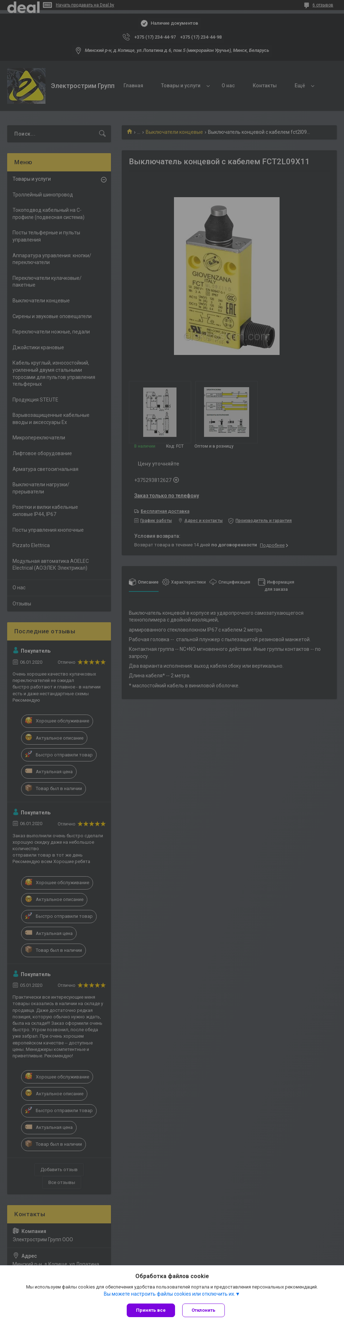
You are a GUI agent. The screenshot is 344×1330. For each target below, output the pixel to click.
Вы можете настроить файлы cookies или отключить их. (169, 1294)
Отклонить (203, 1310)
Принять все (151, 1310)
